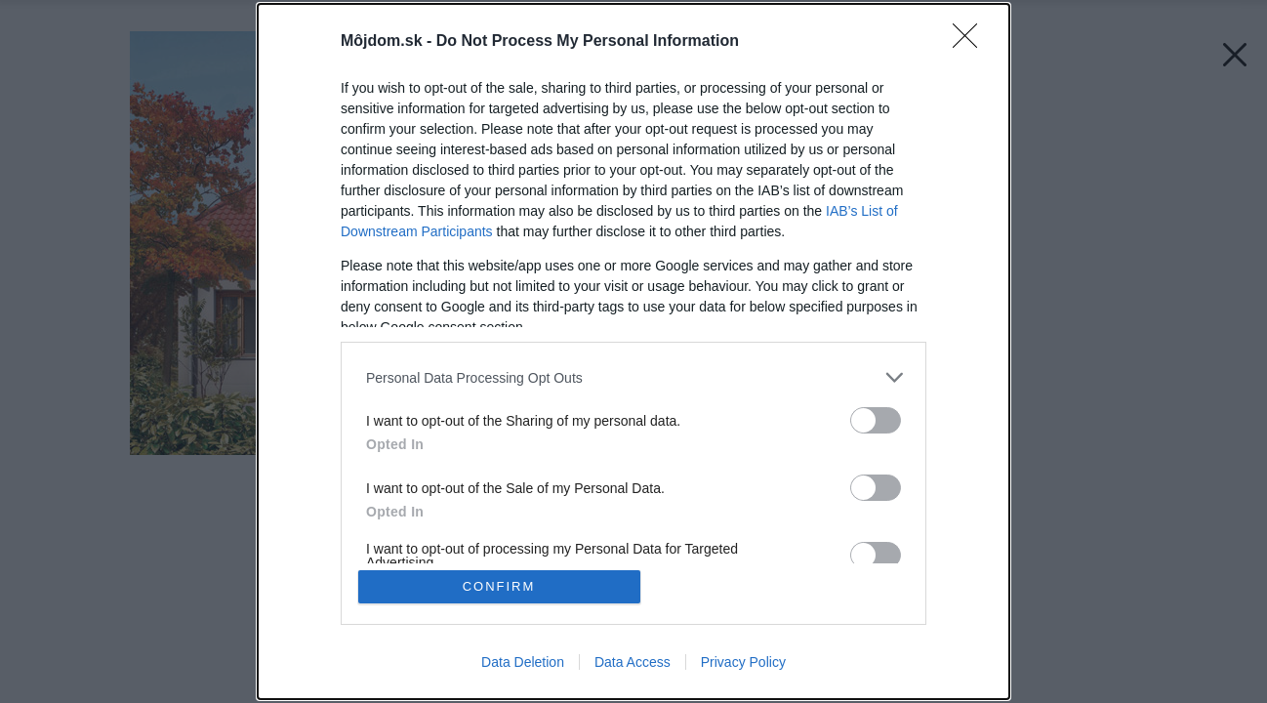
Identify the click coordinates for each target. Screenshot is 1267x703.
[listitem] (633, 377)
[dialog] (633, 351)
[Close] (971, 42)
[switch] (875, 420)
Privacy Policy (743, 662)
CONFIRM (499, 586)
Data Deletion (522, 662)
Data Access (632, 662)
